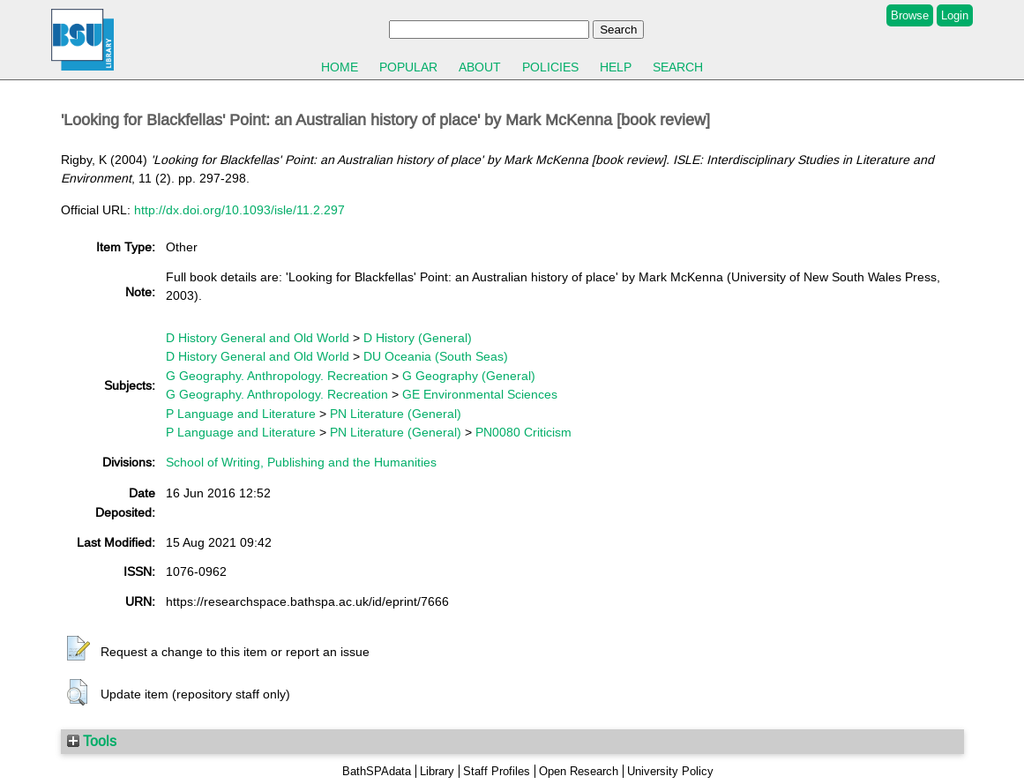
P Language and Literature (241, 414)
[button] (78, 649)
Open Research (578, 771)
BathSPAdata (376, 771)
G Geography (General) (468, 376)
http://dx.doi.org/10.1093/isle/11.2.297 (239, 210)
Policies (550, 67)
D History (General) (417, 338)
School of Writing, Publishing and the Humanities (301, 462)
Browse (910, 15)
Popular (408, 67)
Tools (91, 741)
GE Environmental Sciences (479, 394)
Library (437, 771)
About (480, 67)
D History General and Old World (257, 338)
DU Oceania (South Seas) (435, 356)
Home (339, 67)
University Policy (670, 771)
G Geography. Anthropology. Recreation (277, 376)
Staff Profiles (496, 771)
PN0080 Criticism (523, 432)
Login (954, 15)
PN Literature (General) (395, 414)
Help (616, 67)
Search (678, 67)
